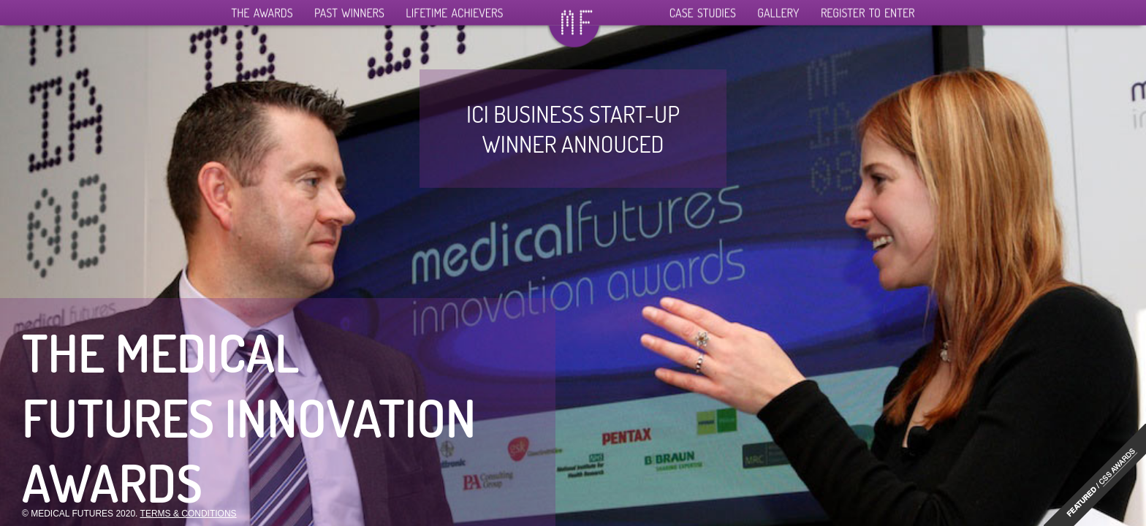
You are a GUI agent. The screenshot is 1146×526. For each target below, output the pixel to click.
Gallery (778, 9)
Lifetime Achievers (454, 9)
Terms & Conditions (188, 513)
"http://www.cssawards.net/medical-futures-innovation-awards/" (1095, 475)
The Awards (262, 9)
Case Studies (702, 9)
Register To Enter (868, 9)
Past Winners (349, 9)
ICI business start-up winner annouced (573, 129)
